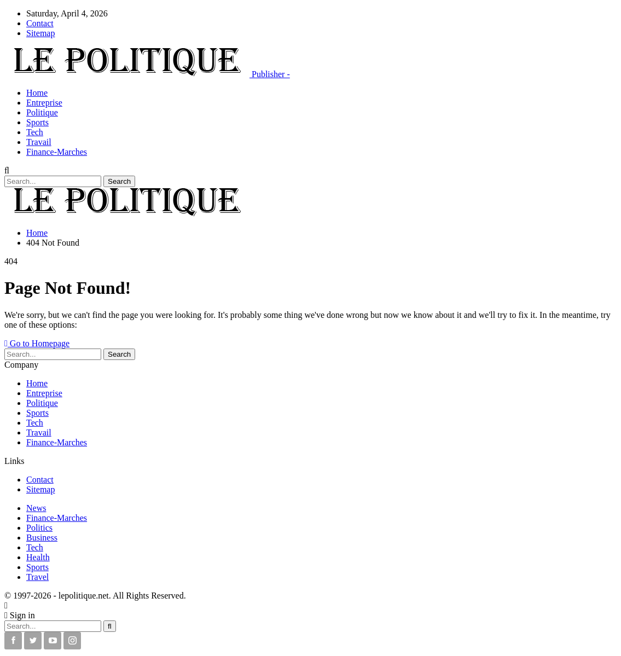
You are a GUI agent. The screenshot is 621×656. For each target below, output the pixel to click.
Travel (37, 577)
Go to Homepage (36, 343)
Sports (37, 122)
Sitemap (40, 33)
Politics (39, 527)
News (36, 508)
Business (41, 537)
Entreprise (44, 102)
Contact (40, 23)
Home (37, 92)
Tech (34, 132)
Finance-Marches (56, 151)
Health (38, 557)
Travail (38, 142)
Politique (42, 112)
